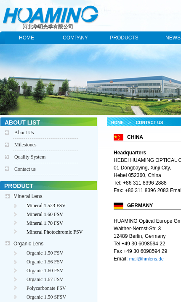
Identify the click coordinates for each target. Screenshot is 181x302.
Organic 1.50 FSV (45, 253)
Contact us (25, 169)
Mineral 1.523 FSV (46, 205)
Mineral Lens (28, 196)
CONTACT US (149, 122)
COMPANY (75, 38)
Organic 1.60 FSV (45, 270)
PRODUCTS (124, 38)
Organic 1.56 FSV (45, 262)
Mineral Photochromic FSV (55, 232)
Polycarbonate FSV (46, 288)
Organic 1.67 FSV (45, 279)
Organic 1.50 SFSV (46, 297)
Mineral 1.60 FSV (45, 214)
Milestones (25, 145)
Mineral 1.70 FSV (45, 223)
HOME (26, 38)
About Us (24, 132)
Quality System (29, 157)
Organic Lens (28, 244)
